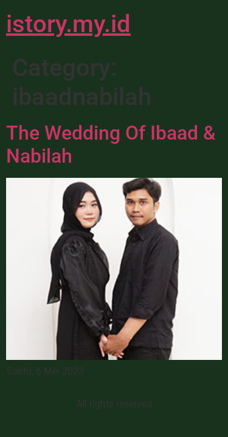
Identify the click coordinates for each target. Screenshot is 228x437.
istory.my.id (68, 24)
